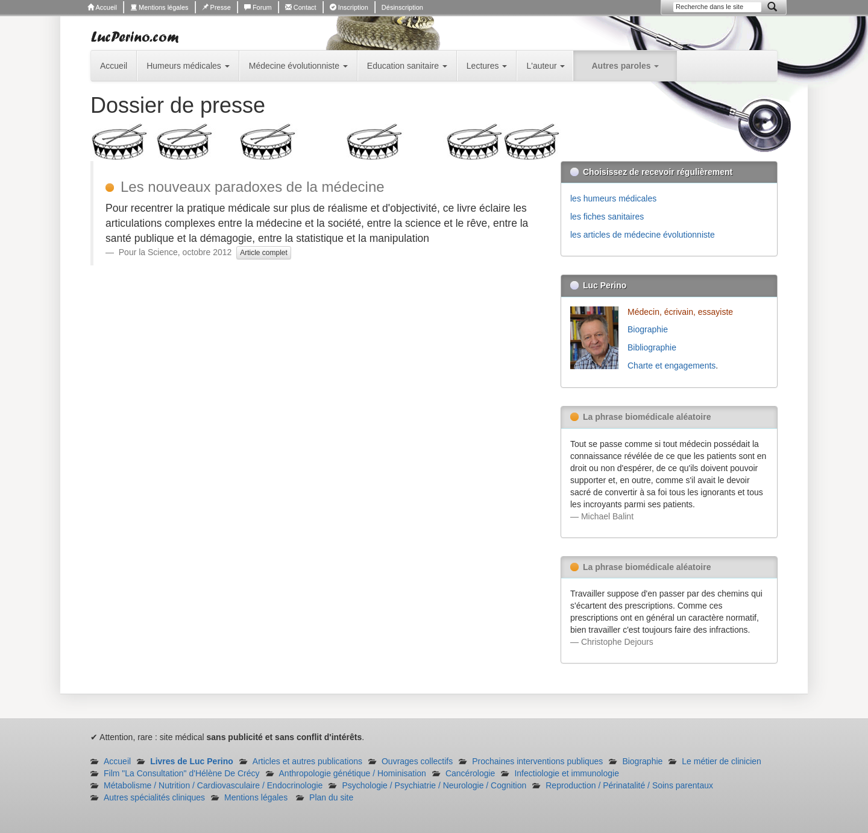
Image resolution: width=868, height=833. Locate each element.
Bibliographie (653, 347)
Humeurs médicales (188, 66)
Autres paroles (625, 66)
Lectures (487, 66)
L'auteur (545, 66)
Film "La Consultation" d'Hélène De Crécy (182, 773)
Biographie (648, 329)
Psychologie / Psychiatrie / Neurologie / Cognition (434, 785)
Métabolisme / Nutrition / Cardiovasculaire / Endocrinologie (213, 785)
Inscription (349, 7)
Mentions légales (159, 7)
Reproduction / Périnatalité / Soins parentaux (629, 785)
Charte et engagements (671, 365)
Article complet (264, 253)
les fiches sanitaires (607, 216)
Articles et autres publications (307, 761)
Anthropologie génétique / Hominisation (352, 773)
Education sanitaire (407, 66)
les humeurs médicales (613, 198)
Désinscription (402, 7)
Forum (258, 7)
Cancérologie (470, 773)
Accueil (102, 7)
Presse (216, 7)
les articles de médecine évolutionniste (642, 234)
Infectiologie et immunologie (566, 773)
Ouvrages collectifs (417, 761)
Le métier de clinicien (721, 761)
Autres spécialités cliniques (154, 797)
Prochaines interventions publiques (537, 761)
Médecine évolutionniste (298, 66)
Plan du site (331, 797)
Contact (300, 7)
